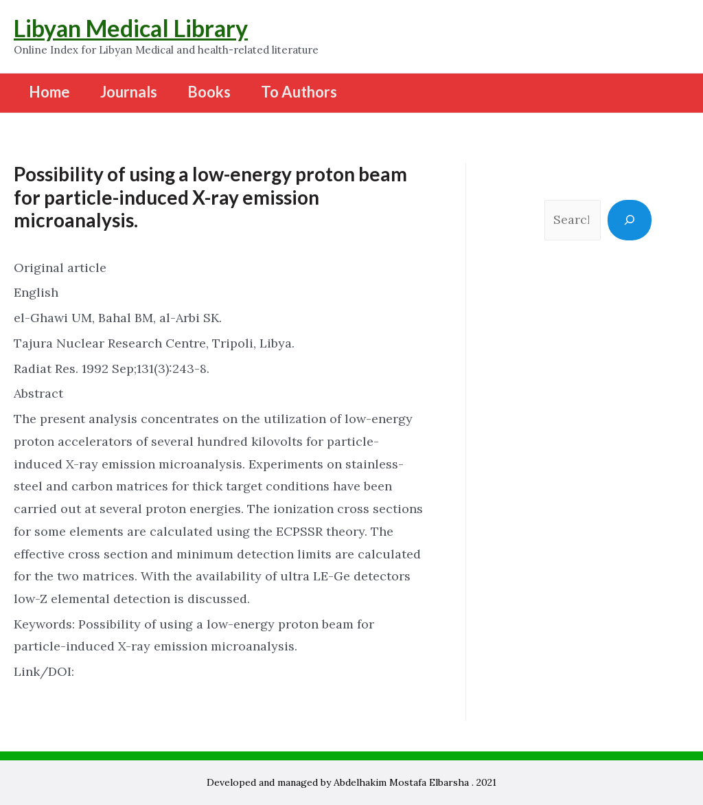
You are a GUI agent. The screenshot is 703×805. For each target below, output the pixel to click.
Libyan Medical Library (131, 28)
